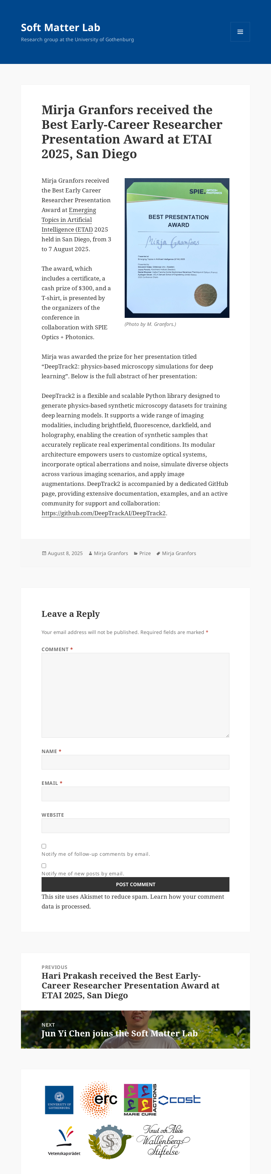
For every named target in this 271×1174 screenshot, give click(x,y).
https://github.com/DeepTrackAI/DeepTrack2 (104, 513)
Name (51, 751)
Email (52, 783)
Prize (145, 553)
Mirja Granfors (111, 553)
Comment (57, 649)
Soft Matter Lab (60, 27)
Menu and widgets (240, 41)
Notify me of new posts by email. (83, 873)
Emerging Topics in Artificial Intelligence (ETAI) (69, 219)
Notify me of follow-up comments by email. (96, 854)
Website (53, 814)
